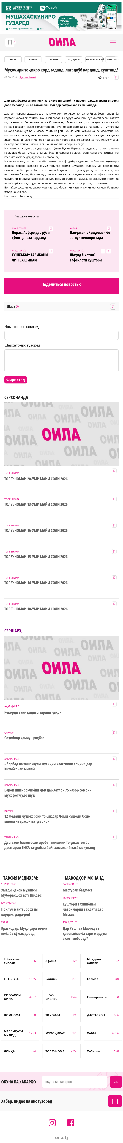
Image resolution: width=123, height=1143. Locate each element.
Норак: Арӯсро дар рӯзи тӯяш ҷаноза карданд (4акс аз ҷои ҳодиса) (31, 235)
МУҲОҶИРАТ (74, 59)
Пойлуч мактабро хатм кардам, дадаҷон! (19, 912)
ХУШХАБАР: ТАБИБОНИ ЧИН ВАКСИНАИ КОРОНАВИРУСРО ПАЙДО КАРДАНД (31, 257)
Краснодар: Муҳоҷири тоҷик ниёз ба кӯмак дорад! (24, 931)
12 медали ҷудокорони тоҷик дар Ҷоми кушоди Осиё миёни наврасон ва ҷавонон (47, 819)
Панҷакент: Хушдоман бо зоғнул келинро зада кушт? (90, 235)
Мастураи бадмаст (77, 890)
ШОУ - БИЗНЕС (114, 59)
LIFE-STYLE (53, 59)
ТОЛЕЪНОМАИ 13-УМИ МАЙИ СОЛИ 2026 (36, 504)
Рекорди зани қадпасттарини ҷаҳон (32, 712)
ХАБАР (13, 59)
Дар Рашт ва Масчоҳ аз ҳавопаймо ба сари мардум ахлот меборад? (85, 933)
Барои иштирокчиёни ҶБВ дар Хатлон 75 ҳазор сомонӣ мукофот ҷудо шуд (48, 793)
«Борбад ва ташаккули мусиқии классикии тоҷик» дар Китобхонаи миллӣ (48, 766)
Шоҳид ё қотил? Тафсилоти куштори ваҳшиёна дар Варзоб (87, 257)
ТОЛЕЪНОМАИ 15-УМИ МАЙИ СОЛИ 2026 (36, 556)
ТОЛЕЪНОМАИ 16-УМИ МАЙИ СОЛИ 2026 (36, 530)
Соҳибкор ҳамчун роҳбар (24, 737)
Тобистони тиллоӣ (94, 59)
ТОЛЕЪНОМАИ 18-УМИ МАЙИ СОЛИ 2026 (36, 609)
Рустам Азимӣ (27, 77)
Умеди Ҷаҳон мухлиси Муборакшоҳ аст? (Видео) (21, 893)
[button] (113, 42)
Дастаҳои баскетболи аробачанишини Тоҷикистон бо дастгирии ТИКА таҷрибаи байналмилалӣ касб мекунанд (49, 845)
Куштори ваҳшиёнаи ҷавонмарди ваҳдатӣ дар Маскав (83, 909)
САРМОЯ (33, 59)
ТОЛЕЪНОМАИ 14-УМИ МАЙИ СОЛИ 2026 (36, 582)
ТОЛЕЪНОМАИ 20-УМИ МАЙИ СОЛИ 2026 (36, 478)
